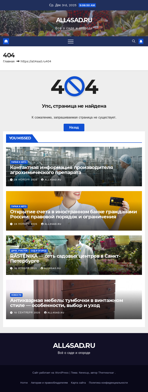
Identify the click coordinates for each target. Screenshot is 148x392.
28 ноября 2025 (26, 179)
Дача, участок (19, 251)
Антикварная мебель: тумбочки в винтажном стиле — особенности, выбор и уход (66, 302)
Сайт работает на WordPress (50, 372)
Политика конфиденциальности (108, 382)
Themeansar (106, 372)
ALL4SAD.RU (74, 20)
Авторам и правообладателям (49, 382)
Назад (74, 127)
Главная (8, 61)
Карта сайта (78, 382)
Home (24, 382)
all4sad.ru (51, 179)
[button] (133, 41)
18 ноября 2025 (26, 268)
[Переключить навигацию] (70, 41)
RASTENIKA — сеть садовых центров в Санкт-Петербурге (65, 258)
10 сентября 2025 (27, 312)
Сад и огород (39, 251)
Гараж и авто (18, 162)
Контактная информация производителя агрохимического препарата (61, 169)
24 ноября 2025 (26, 224)
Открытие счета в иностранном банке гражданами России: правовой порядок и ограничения (73, 214)
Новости (16, 295)
